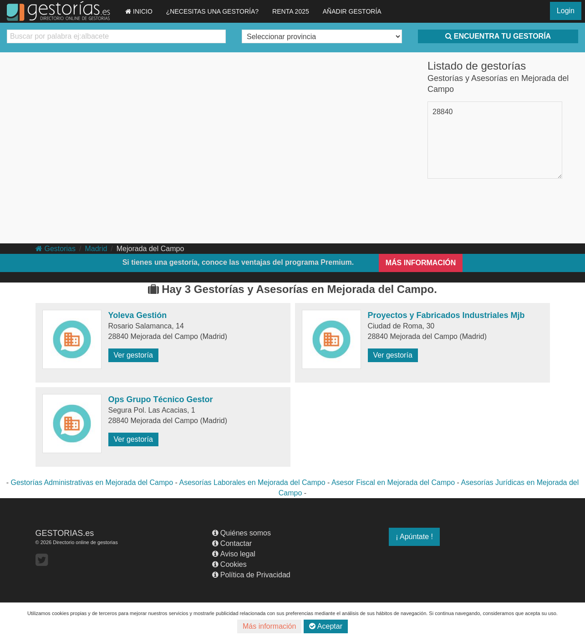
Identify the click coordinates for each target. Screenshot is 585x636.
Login (566, 11)
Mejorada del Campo (150, 248)
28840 (442, 112)
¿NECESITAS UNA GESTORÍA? (212, 11)
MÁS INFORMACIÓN (421, 263)
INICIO (139, 11)
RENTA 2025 (290, 11)
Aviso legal (233, 554)
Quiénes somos (241, 533)
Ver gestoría (133, 355)
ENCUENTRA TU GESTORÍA (498, 36)
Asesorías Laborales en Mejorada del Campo (252, 482)
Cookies (229, 564)
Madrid (96, 248)
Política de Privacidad (251, 575)
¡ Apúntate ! (414, 536)
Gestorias (56, 248)
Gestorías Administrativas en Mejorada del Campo (92, 482)
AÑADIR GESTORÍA (352, 11)
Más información (269, 626)
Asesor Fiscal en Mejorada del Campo (393, 482)
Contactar (232, 543)
